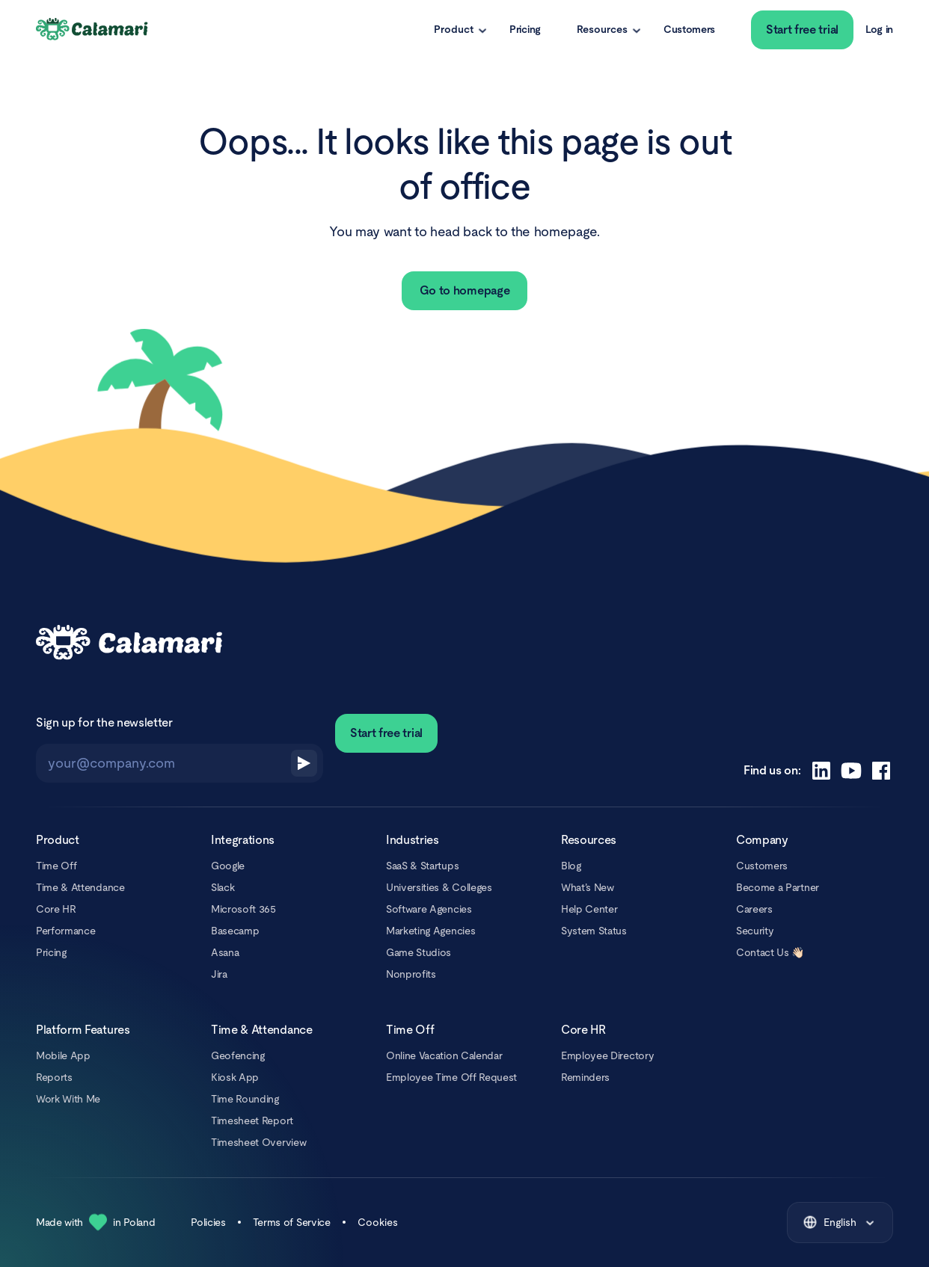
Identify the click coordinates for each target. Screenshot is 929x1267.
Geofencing (238, 1055)
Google (228, 866)
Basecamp (235, 931)
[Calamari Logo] (93, 30)
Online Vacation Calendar (444, 1055)
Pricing (525, 29)
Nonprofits (411, 974)
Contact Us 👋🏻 (770, 952)
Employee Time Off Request (451, 1077)
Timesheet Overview (258, 1142)
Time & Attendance (80, 887)
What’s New (587, 887)
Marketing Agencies (430, 931)
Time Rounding (245, 1099)
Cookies (378, 1222)
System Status (594, 931)
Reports (54, 1077)
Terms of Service (292, 1222)
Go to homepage (465, 290)
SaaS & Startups (422, 866)
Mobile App (63, 1055)
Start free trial (802, 29)
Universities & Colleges (439, 887)
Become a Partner (777, 887)
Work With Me (68, 1099)
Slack (222, 887)
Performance (65, 931)
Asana (225, 952)
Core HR (56, 909)
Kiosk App (235, 1077)
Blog (571, 866)
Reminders (585, 1077)
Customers (689, 29)
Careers (754, 909)
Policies (208, 1222)
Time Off (56, 866)
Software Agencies (429, 909)
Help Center (589, 909)
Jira (219, 974)
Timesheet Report (252, 1120)
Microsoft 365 (243, 909)
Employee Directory (607, 1055)
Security (754, 931)
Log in (879, 29)
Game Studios (418, 952)
